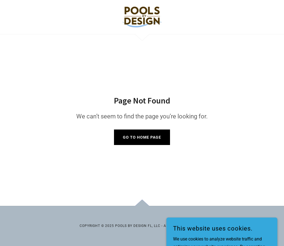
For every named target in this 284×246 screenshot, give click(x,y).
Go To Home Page (142, 137)
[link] (142, 16)
